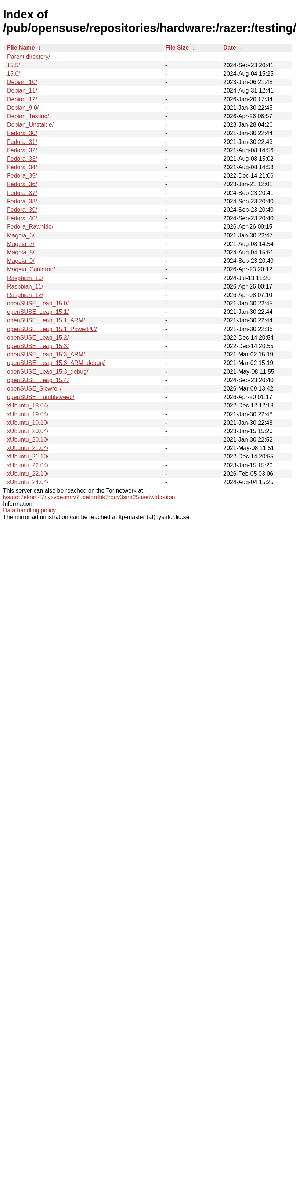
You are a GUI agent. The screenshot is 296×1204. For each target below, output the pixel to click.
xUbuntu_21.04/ (27, 448)
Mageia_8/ (21, 252)
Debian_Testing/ (28, 116)
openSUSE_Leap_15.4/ (38, 380)
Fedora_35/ (22, 176)
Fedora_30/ (22, 133)
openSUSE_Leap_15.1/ (38, 312)
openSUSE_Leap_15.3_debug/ (48, 372)
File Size (177, 47)
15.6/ (13, 73)
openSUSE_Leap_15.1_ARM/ (46, 320)
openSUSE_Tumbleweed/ (41, 397)
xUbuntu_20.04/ (27, 431)
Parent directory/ (28, 57)
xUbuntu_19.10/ (27, 423)
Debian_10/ (22, 82)
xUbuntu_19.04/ (27, 414)
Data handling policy (29, 510)
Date (229, 47)
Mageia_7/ (21, 244)
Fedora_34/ (22, 167)
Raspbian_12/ (25, 295)
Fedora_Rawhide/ (30, 227)
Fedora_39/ (22, 210)
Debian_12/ (22, 99)
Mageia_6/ (21, 235)
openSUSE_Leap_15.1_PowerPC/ (52, 329)
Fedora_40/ (22, 218)
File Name (21, 47)
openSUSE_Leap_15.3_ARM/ (46, 354)
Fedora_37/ (22, 193)
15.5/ (13, 65)
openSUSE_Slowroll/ (34, 388)
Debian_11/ (22, 90)
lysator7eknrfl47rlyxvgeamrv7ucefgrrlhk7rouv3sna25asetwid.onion (89, 497)
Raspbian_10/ (25, 278)
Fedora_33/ (22, 159)
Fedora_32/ (22, 150)
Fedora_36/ (22, 184)
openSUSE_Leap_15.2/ (38, 337)
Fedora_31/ (22, 142)
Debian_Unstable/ (30, 125)
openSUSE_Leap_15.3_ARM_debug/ (56, 363)
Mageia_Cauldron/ (31, 269)
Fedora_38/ (22, 201)
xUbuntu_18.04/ (27, 405)
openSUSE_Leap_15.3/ (38, 346)
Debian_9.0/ (23, 108)
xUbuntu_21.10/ (27, 456)
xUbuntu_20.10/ (27, 439)
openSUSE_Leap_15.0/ (38, 303)
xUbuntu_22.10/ (27, 474)
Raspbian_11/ (25, 286)
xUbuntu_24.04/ (27, 482)
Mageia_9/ (21, 261)
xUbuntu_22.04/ (27, 465)
